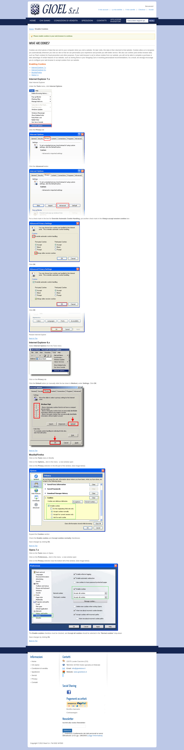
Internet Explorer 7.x (39, 68)
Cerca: (126, 21)
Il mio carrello (130, 10)
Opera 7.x (35, 75)
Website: (70, 672)
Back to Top (33, 338)
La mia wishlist (117, 10)
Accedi (151, 10)
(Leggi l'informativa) (95, 736)
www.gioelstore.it (80, 672)
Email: (69, 668)
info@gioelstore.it (78, 668)
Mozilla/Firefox (37, 72)
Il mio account (103, 10)
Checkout (142, 10)
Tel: (68, 665)
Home (31, 29)
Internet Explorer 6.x (39, 70)
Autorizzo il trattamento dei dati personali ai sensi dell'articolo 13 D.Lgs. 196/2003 (83, 734)
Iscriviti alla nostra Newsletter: (74, 723)
